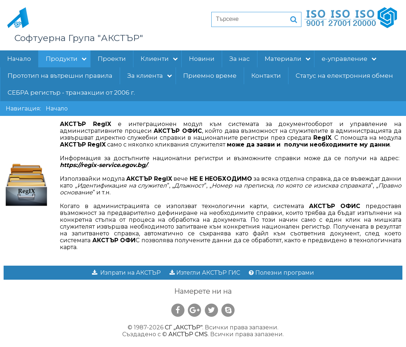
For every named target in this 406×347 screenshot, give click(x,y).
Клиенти (159, 58)
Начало (19, 58)
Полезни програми (281, 272)
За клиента (149, 75)
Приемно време (210, 75)
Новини (202, 58)
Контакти (266, 75)
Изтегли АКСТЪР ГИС (204, 272)
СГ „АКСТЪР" (183, 327)
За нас (239, 58)
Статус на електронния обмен (344, 75)
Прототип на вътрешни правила (60, 75)
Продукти (66, 58)
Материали (287, 58)
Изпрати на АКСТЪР (126, 272)
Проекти (112, 58)
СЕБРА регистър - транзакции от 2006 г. (71, 92)
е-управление (349, 58)
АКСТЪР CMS (188, 334)
